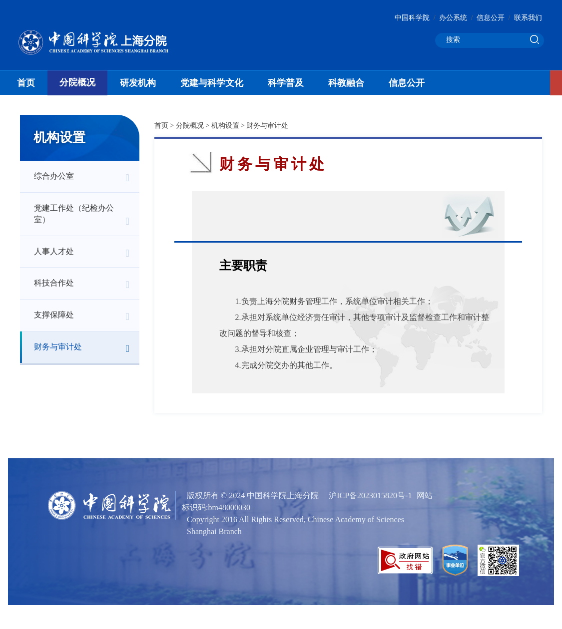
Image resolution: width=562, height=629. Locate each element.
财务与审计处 (58, 346)
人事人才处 (54, 251)
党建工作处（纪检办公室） (74, 214)
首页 (26, 83)
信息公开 (491, 17)
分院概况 (77, 82)
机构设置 (225, 125)
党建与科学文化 (211, 83)
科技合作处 (54, 283)
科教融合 (346, 83)
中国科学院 (412, 17)
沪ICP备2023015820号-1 (370, 495)
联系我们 (528, 17)
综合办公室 (54, 176)
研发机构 (138, 83)
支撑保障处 (54, 315)
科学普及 (286, 83)
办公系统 (453, 17)
